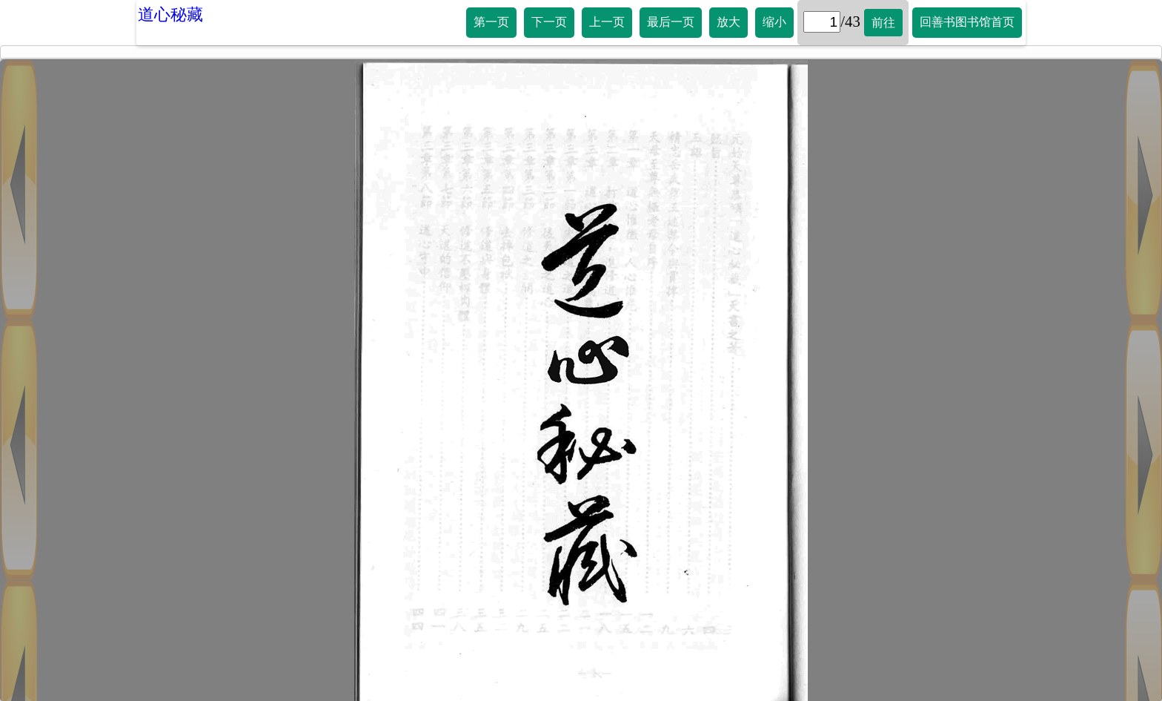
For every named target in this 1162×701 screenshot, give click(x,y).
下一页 (549, 22)
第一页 (491, 22)
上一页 (607, 22)
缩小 (774, 22)
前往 (883, 22)
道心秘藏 (170, 14)
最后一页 (670, 22)
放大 (728, 22)
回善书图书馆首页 (967, 22)
